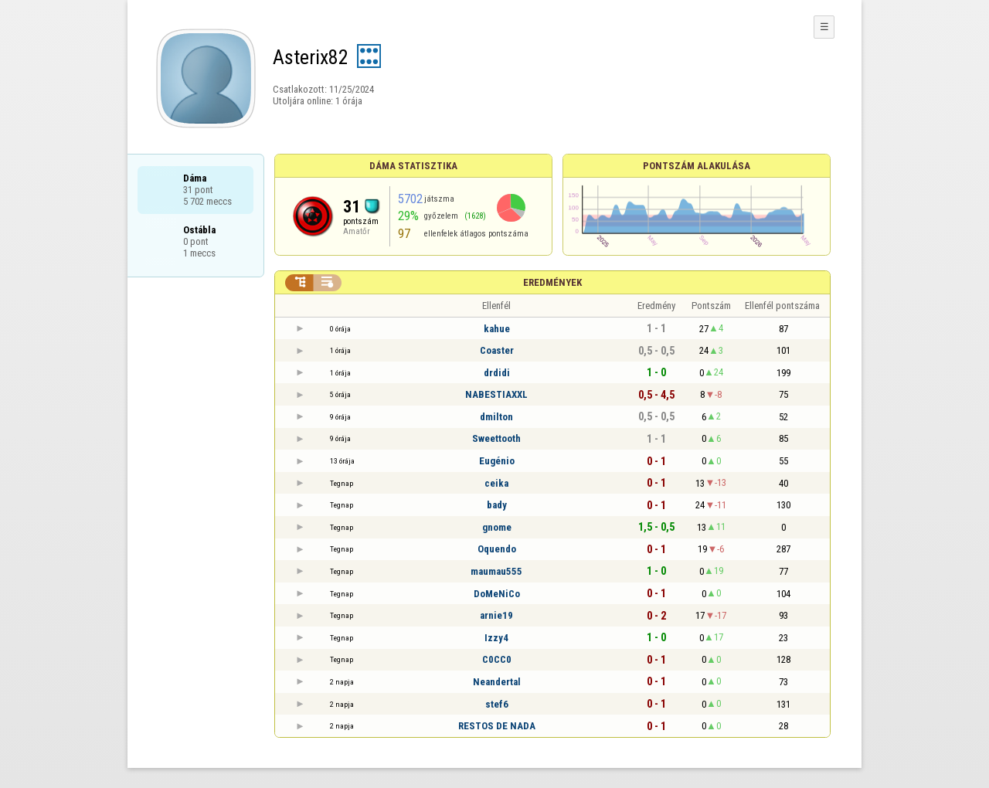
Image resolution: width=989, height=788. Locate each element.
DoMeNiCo (497, 593)
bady (497, 505)
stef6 (496, 704)
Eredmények (552, 282)
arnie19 (496, 615)
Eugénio (497, 461)
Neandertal (497, 682)
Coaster (497, 350)
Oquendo (497, 549)
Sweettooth (496, 438)
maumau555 (496, 571)
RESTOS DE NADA (496, 726)
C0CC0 (496, 659)
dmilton (496, 417)
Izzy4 (496, 638)
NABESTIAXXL (496, 394)
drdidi (497, 373)
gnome (496, 527)
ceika (496, 483)
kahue (497, 329)
